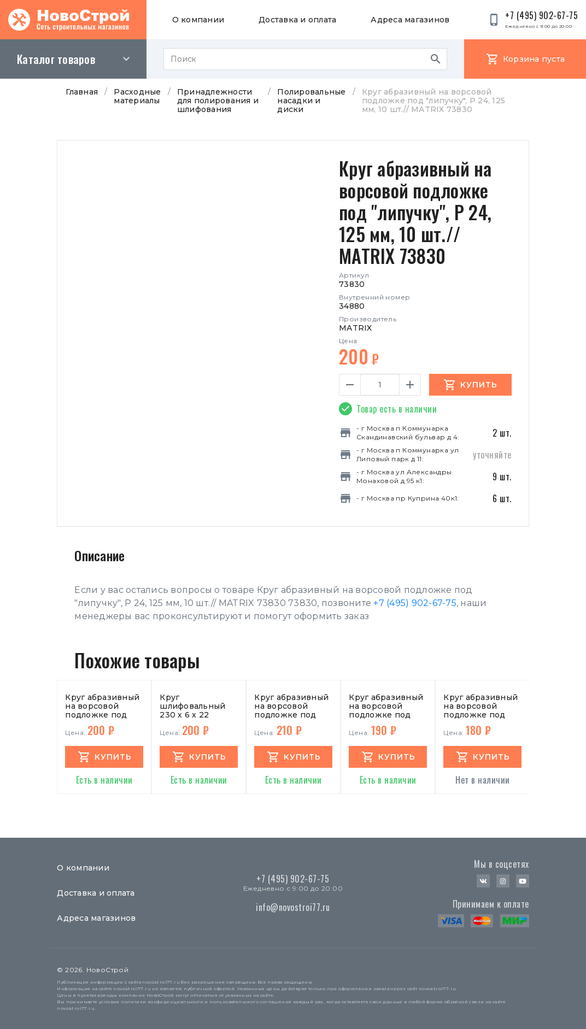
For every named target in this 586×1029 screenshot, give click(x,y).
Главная (82, 92)
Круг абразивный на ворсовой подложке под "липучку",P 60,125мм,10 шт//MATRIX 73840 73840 (482, 706)
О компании (198, 20)
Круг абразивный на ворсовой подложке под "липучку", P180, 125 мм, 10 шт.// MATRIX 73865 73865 (102, 706)
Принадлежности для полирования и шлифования (218, 100)
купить (113, 757)
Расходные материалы (137, 96)
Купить (478, 385)
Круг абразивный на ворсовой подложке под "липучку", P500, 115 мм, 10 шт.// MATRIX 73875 (386, 706)
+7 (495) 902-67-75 (414, 603)
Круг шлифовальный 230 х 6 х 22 (192, 706)
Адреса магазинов (410, 20)
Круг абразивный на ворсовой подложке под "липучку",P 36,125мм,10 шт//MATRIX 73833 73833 (293, 706)
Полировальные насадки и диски (311, 100)
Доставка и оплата (297, 20)
